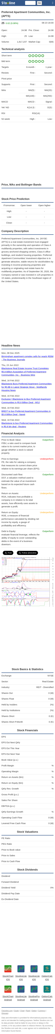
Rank (28, 1011)
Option (34, 1011)
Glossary (4, 1013)
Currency (41, 1011)
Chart (22, 1011)
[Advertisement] (27, 151)
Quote (16, 1011)
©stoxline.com (7, 1011)
